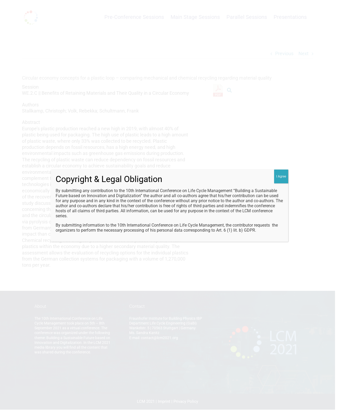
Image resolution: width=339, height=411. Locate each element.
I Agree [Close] (281, 176)
